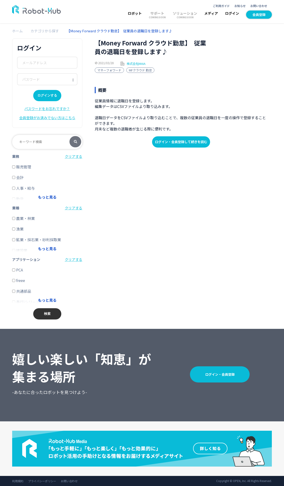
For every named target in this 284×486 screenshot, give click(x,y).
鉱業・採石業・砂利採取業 (36, 239)
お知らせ (240, 6)
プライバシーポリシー (42, 480)
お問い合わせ (258, 6)
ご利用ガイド (221, 6)
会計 (18, 177)
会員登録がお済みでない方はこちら (47, 117)
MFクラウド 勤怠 (140, 70)
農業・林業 (23, 218)
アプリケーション (26, 259)
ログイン (232, 13)
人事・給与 (23, 188)
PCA (17, 270)
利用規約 (17, 480)
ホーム (17, 30)
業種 (15, 207)
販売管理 (21, 167)
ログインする (47, 95)
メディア (211, 13)
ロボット (135, 13)
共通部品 (21, 291)
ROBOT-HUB (36, 9)
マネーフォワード (109, 70)
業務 (15, 156)
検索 (75, 142)
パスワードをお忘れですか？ (47, 108)
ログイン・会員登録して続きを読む (181, 141)
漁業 (18, 229)
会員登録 (259, 14)
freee (18, 280)
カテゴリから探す (45, 30)
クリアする (73, 156)
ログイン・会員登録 (220, 374)
